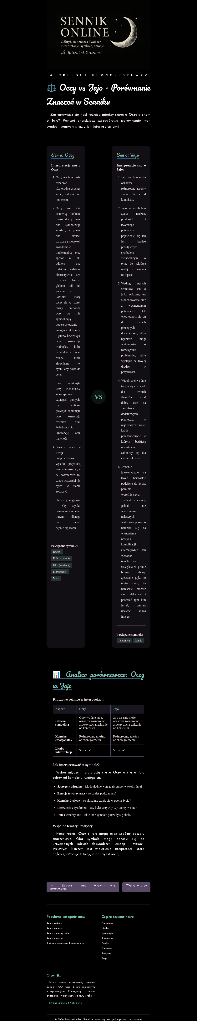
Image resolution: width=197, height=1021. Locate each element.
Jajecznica (124, 640)
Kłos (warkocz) (61, 565)
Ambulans (107, 923)
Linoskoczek (60, 571)
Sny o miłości (54, 923)
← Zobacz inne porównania (68, 887)
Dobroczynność (61, 558)
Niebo (105, 928)
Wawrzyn (107, 933)
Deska (105, 943)
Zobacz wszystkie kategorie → (66, 943)
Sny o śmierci (55, 928)
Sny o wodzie (55, 938)
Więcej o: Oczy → (104, 887)
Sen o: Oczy (62, 155)
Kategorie (76, 1003)
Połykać (106, 953)
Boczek (57, 551)
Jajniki (138, 640)
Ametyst (107, 948)
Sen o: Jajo (128, 155)
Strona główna (58, 1003)
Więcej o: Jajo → (136, 887)
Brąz (104, 958)
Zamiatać (107, 938)
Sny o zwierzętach (58, 933)
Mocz (56, 578)
